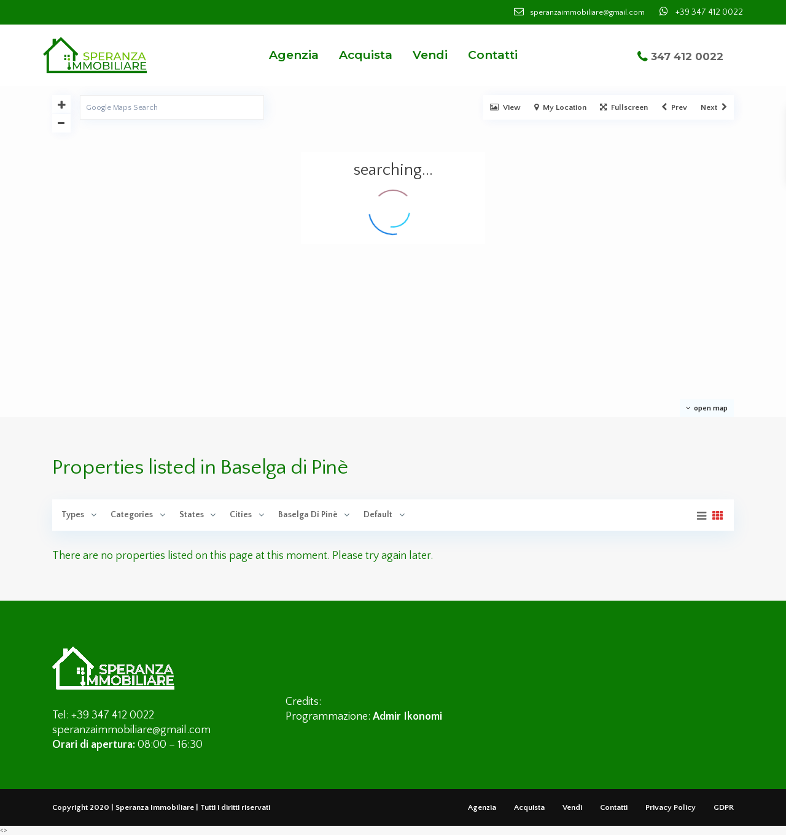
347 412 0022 (687, 56)
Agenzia (294, 55)
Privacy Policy (670, 807)
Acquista (365, 55)
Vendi (430, 55)
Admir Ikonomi (407, 716)
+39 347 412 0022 (709, 12)
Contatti (493, 55)
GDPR (724, 807)
